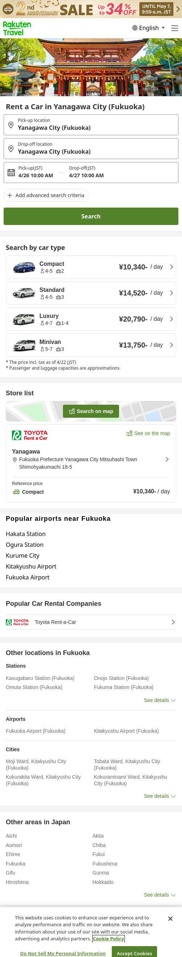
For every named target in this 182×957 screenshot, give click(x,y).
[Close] (170, 928)
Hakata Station (26, 534)
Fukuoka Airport (28, 577)
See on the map (152, 433)
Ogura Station (25, 545)
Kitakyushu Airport (31, 566)
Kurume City (22, 556)
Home (11, 913)
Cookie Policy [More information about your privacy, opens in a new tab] (108, 948)
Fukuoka (33, 913)
